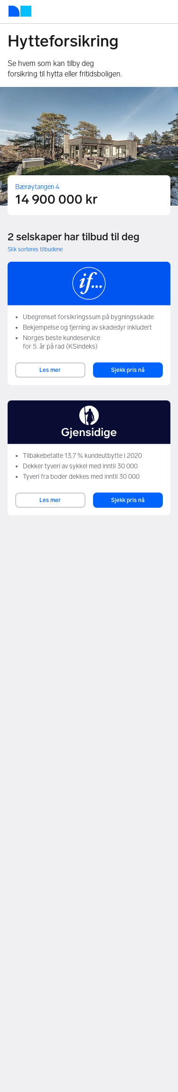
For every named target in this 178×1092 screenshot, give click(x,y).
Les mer (50, 370)
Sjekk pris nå (128, 370)
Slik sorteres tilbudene (35, 249)
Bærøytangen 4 (37, 187)
